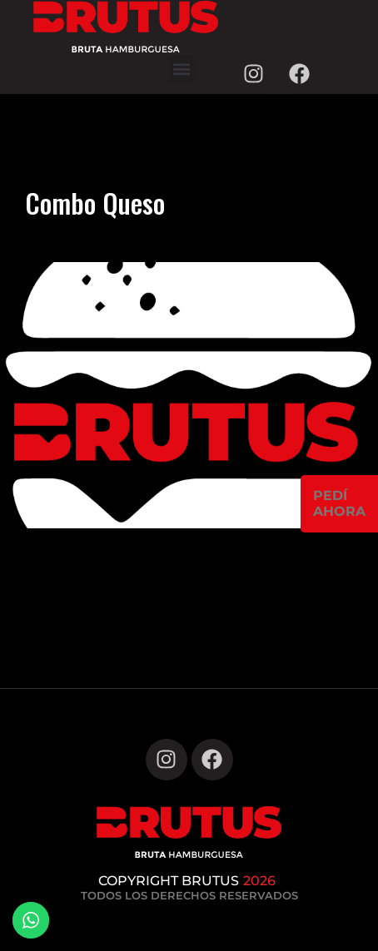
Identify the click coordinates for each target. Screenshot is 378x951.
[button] (181, 69)
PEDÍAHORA (339, 503)
